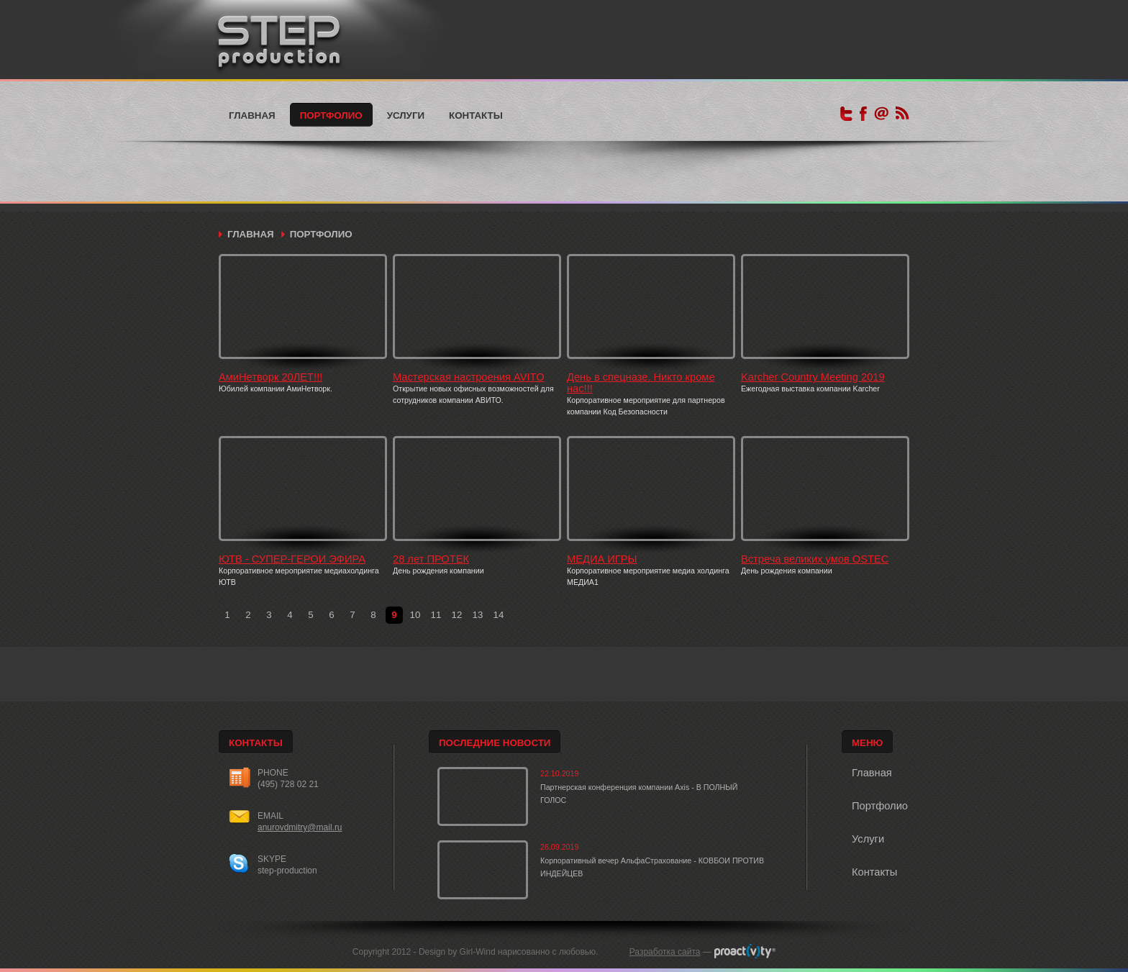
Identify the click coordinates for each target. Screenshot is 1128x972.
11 (436, 614)
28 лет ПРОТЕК (431, 559)
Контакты (476, 115)
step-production (287, 871)
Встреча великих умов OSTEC (814, 559)
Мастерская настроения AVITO (469, 377)
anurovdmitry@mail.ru (300, 827)
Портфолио (331, 115)
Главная (252, 115)
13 (478, 614)
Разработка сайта (665, 952)
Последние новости (494, 742)
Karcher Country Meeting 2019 (813, 377)
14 (499, 614)
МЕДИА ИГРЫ (602, 559)
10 (415, 614)
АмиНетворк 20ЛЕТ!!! (270, 377)
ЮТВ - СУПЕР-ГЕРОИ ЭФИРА (292, 559)
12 (457, 614)
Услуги (405, 115)
